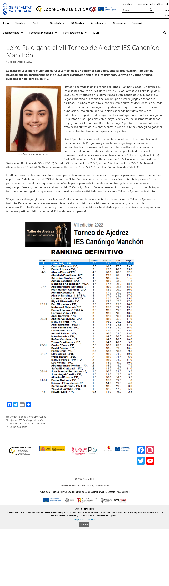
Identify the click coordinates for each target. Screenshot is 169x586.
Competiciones (18, 416)
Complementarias (36, 416)
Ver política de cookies (84, 519)
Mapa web (99, 492)
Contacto (110, 492)
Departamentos (14, 32)
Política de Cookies (83, 492)
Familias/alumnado (76, 32)
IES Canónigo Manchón (31, 420)
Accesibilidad (123, 492)
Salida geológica (18, 426)
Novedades (21, 23)
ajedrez (14, 420)
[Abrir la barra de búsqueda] (164, 32)
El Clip (96, 32)
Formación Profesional (44, 32)
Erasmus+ (137, 23)
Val (166, 10)
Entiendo (84, 524)
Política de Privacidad (62, 492)
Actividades (100, 23)
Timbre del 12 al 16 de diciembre (27, 423)
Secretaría (59, 23)
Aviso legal (45, 492)
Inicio (6, 23)
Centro (40, 23)
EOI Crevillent (78, 23)
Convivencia (119, 23)
